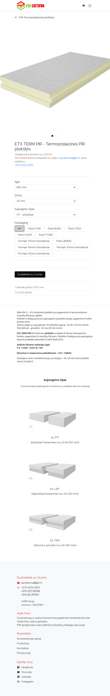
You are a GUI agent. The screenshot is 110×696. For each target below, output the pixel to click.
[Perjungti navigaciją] (90, 5)
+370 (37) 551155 (30, 591)
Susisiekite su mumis (30, 274)
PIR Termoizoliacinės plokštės (34, 17)
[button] (5, 77)
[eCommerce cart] (83, 5)
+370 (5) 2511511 (30, 594)
